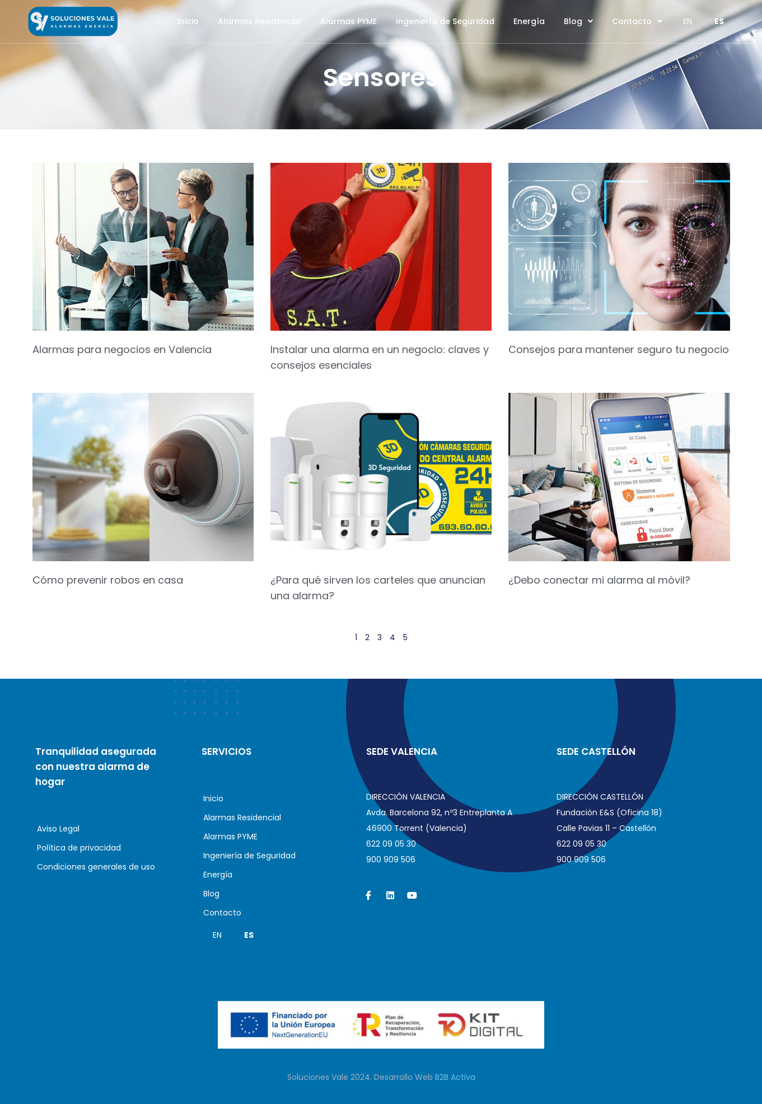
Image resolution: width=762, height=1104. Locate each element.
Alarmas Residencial (259, 21)
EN (687, 21)
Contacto (637, 21)
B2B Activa (455, 1077)
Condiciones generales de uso (96, 866)
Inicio (188, 21)
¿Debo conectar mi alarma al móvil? (599, 580)
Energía (529, 21)
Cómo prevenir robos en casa (107, 580)
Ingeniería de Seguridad (445, 21)
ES (719, 21)
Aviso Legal (58, 828)
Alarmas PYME (348, 21)
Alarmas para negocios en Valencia (122, 349)
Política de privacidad (79, 847)
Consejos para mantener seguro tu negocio (618, 349)
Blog (578, 21)
